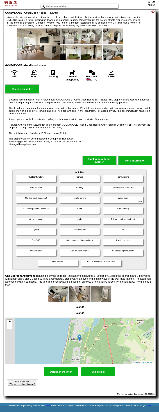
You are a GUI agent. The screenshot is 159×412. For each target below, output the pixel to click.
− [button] (10, 326)
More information (135, 160)
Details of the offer (61, 372)
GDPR (148, 405)
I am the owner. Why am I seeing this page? (22, 383)
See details (98, 372)
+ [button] (10, 322)
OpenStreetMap (147, 362)
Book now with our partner (99, 160)
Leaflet (135, 362)
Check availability (22, 89)
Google (48, 405)
